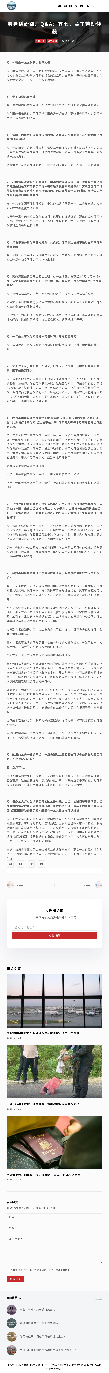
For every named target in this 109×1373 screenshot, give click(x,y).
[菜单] (100, 6)
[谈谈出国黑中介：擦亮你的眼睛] (12, 1323)
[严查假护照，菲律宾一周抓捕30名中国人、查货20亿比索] (54, 1142)
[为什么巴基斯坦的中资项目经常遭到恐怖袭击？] (12, 1350)
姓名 (13, 1217)
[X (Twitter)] (65, 6)
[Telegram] (76, 6)
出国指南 (40, 41)
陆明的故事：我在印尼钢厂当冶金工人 (43, 1336)
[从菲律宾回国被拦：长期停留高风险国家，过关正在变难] (54, 1001)
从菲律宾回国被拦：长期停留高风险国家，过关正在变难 (43, 1033)
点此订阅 (54, 935)
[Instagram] (70, 6)
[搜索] (94, 6)
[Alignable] (81, 6)
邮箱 (13, 1227)
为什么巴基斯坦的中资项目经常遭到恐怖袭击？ (48, 1350)
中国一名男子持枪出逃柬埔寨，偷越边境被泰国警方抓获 (43, 1104)
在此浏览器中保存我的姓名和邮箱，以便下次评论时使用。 (41, 1269)
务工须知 (52, 41)
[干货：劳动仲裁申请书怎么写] (12, 1310)
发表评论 (15, 1279)
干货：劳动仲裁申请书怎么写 (38, 1309)
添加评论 (15, 1239)
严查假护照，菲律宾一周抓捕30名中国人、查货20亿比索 (43, 1175)
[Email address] (54, 927)
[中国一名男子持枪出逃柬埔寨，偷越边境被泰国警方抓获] (54, 1072)
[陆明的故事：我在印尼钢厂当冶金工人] (12, 1337)
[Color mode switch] (87, 6)
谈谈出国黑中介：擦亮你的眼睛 (39, 1323)
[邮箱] (59, 6)
